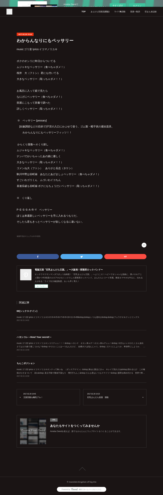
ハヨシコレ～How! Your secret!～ (34, 337)
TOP (84, 11)
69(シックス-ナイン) (27, 311)
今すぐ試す (118, 5)
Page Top (81, 469)
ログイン (137, 6)
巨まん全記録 (151, 11)
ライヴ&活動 (119, 11)
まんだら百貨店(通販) (100, 11)
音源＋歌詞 (135, 11)
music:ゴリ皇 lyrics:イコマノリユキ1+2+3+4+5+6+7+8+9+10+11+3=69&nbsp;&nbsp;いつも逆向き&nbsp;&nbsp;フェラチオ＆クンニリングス (78, 317)
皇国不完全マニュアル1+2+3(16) (28, 236)
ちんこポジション (26, 363)
